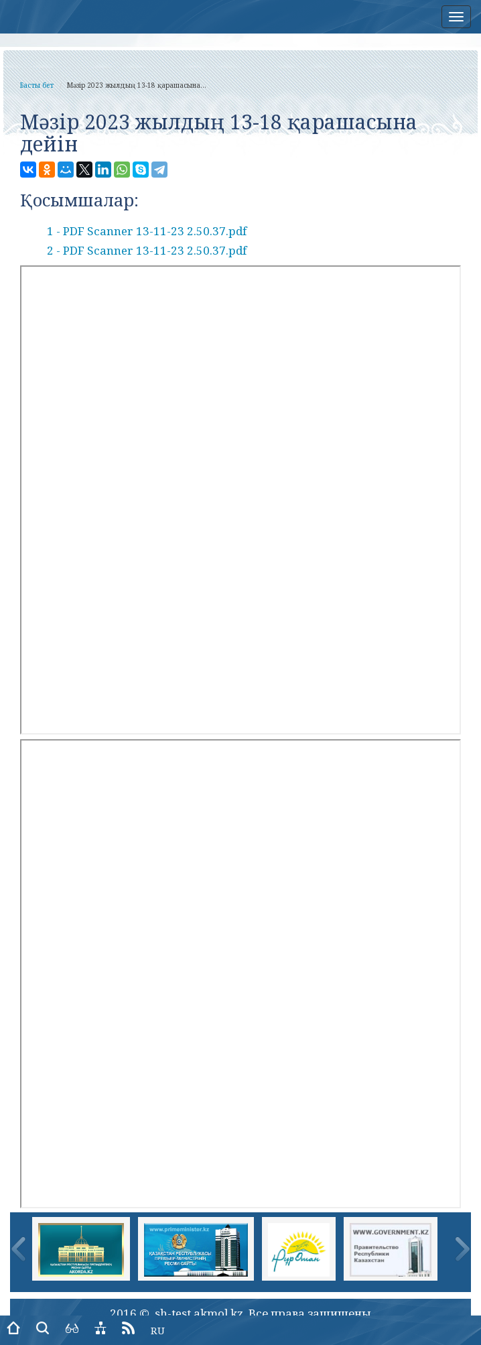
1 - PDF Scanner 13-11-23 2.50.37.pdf (147, 231)
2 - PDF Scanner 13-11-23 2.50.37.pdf (147, 250)
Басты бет (37, 85)
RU (158, 1330)
